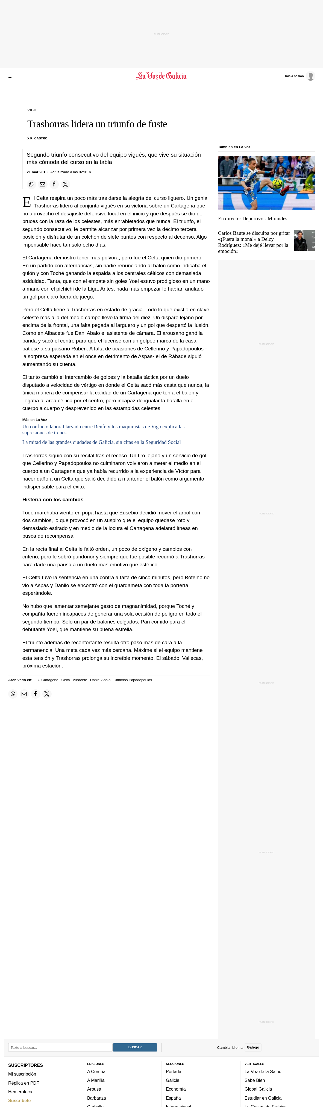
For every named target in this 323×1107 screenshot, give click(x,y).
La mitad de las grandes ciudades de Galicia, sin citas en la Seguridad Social (101, 442)
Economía (176, 1088)
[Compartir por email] (42, 184)
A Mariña (96, 1080)
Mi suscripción (22, 1073)
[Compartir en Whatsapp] (31, 184)
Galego (253, 1047)
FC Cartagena (47, 680)
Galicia (172, 1080)
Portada (173, 1071)
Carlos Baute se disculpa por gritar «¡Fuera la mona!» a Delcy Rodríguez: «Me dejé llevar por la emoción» (254, 242)
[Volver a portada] (161, 76)
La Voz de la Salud (263, 1071)
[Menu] (11, 76)
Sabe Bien (255, 1080)
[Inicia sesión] (300, 76)
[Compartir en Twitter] (65, 184)
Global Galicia (258, 1088)
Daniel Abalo (100, 680)
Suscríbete (19, 1100)
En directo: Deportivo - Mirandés (252, 218)
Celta (65, 680)
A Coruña (96, 1071)
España (173, 1098)
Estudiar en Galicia (263, 1098)
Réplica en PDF (23, 1082)
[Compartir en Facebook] (54, 184)
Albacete (80, 680)
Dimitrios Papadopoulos (133, 680)
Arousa (94, 1088)
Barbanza (96, 1098)
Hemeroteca (20, 1091)
